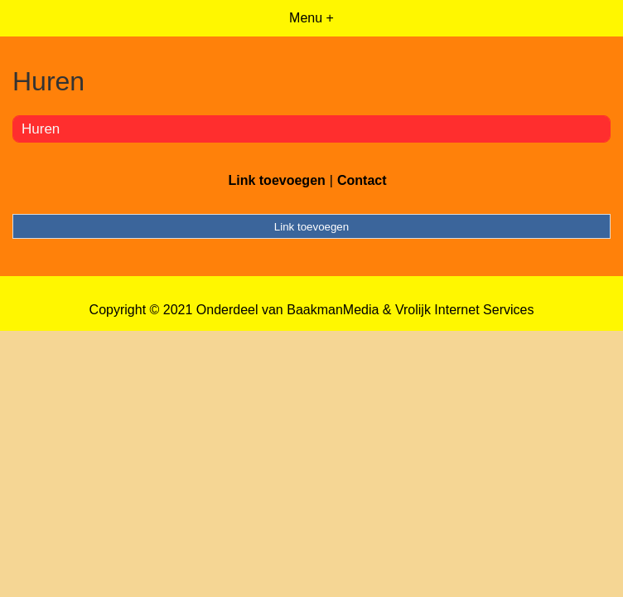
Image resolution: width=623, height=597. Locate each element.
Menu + (311, 18)
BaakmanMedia (333, 310)
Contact (362, 180)
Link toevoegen (276, 180)
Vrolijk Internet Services (464, 310)
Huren (41, 129)
